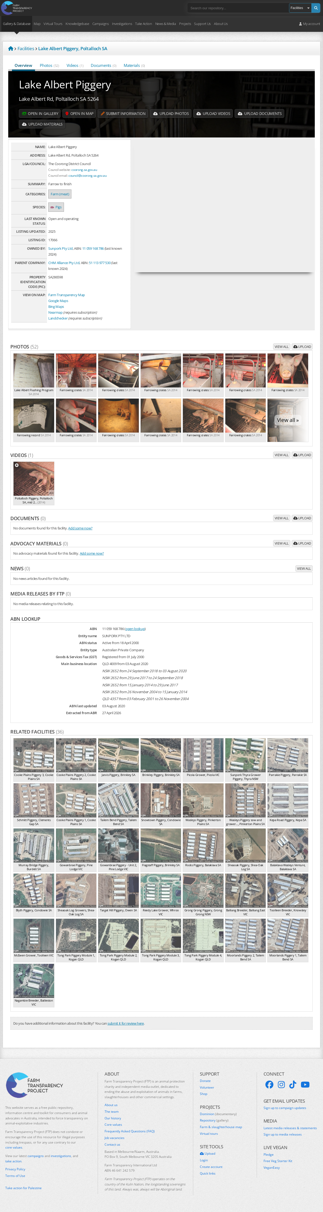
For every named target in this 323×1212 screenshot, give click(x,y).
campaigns (36, 1156)
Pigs (56, 207)
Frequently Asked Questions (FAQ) (130, 1131)
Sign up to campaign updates (285, 1108)
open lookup (135, 628)
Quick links (208, 1173)
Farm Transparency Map (66, 294)
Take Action (143, 23)
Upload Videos (213, 113)
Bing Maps (56, 306)
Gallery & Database (17, 23)
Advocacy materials (39, 543)
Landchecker (57, 318)
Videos (75, 65)
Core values (113, 1125)
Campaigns (100, 23)
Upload (302, 346)
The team (112, 1112)
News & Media (165, 23)
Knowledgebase (77, 23)
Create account (211, 1167)
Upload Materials (42, 124)
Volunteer (207, 1087)
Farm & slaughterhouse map (221, 1127)
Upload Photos (171, 113)
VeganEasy (272, 1168)
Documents (103, 65)
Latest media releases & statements (290, 1128)
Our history (113, 1118)
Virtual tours (209, 1134)
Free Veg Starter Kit (278, 1161)
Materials (134, 65)
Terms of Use (15, 1176)
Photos (49, 65)
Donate (205, 1081)
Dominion (218, 1114)
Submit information (123, 113)
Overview (23, 65)
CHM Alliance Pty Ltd (63, 262)
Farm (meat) (60, 194)
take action (13, 1161)
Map (37, 23)
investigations (61, 1156)
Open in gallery (40, 113)
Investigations (122, 23)
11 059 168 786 (93, 248)
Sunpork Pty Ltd (60, 248)
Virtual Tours (53, 23)
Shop (203, 1094)
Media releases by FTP (40, 593)
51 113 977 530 (99, 262)
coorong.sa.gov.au (84, 169)
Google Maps (58, 300)
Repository (214, 1120)
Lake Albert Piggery (65, 84)
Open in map (79, 113)
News (20, 568)
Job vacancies (114, 1138)
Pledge (269, 1155)
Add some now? (80, 528)
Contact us (112, 1144)
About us (111, 1105)
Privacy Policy (15, 1169)
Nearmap (55, 312)
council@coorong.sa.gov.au (87, 175)
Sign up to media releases (283, 1134)
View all (282, 346)
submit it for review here (125, 1023)
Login (204, 1160)
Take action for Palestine (23, 1188)
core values (13, 1147)
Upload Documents (260, 113)
